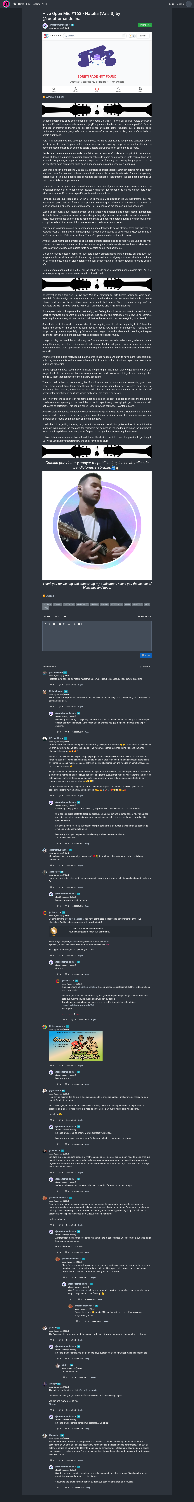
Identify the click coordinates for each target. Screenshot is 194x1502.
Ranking (107, 942)
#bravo (52, 1404)
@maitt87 (54, 1150)
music (127, 604)
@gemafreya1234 (58, 850)
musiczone (137, 604)
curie (46, 608)
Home (21, 4)
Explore (36, 4)
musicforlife (82, 604)
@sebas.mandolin (58, 1197)
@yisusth (54, 1435)
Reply (146, 655)
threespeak (69, 604)
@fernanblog (56, 738)
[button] (188, 4)
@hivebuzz (55, 912)
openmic (47, 604)
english (104, 604)
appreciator (116, 604)
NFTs (44, 4)
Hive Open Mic (144, 25)
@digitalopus (56, 691)
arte (147, 604)
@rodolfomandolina (59, 25)
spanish (57, 604)
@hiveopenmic (57, 1026)
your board (73, 942)
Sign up (180, 4)
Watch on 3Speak (55, 97)
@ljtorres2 (55, 1090)
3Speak (50, 596)
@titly (53, 1327)
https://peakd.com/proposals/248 (78, 1005)
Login (171, 4)
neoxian (94, 604)
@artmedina (56, 672)
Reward (144, 667)
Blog (28, 4)
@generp (54, 871)
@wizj (53, 1383)
